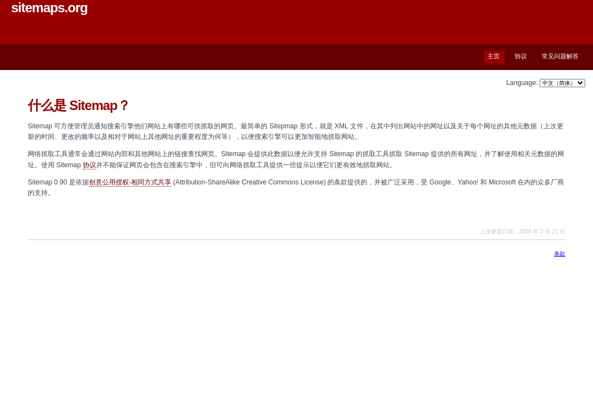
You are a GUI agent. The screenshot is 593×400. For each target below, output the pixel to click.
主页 (493, 56)
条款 (559, 254)
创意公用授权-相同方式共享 (130, 182)
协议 (521, 56)
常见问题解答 (560, 56)
